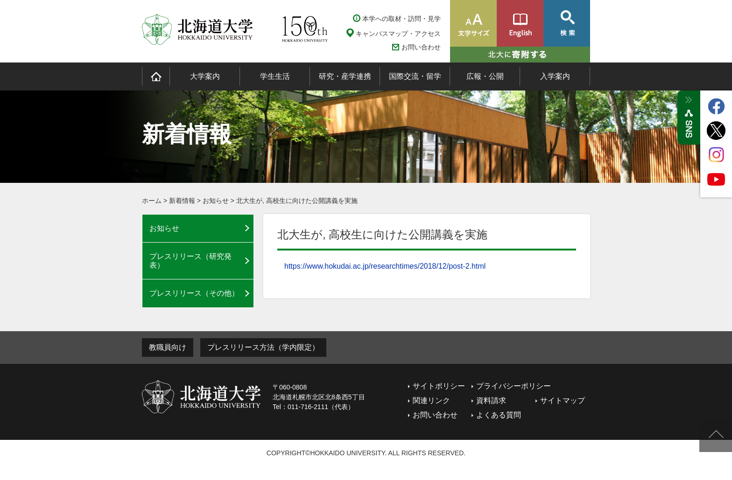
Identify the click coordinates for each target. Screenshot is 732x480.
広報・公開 (485, 76)
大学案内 (205, 76)
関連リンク (431, 400)
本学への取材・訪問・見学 (401, 18)
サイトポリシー (439, 386)
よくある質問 (498, 415)
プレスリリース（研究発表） (190, 260)
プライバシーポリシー (513, 386)
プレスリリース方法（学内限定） (263, 347)
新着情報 (182, 200)
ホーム (152, 200)
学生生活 (275, 76)
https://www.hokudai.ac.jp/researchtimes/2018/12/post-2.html (385, 266)
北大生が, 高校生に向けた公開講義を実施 (297, 200)
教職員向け (167, 347)
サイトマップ (562, 400)
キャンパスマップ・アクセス (398, 33)
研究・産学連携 (345, 76)
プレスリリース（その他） (194, 293)
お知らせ (216, 200)
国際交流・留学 (415, 76)
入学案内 (555, 76)
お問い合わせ (421, 47)
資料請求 (491, 400)
